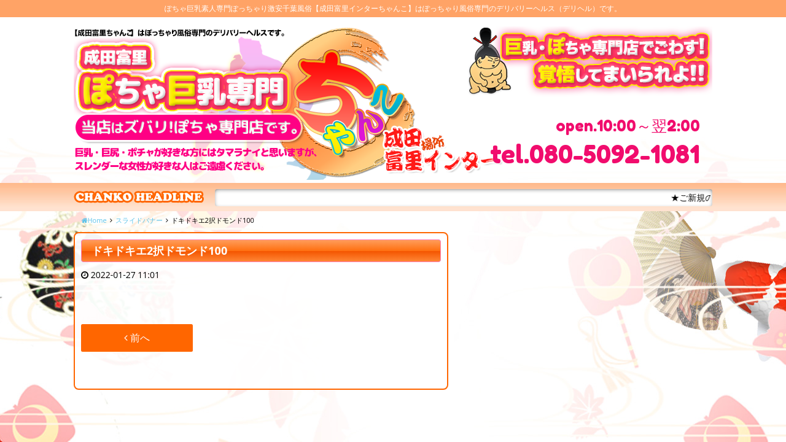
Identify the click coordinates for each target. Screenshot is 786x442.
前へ (137, 337)
